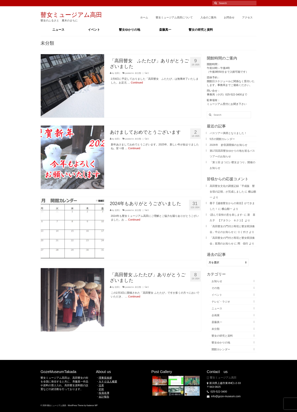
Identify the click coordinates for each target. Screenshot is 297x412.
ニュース (217, 308)
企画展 (216, 315)
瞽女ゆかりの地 (221, 342)
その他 (216, 287)
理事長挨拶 (105, 377)
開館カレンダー (221, 349)
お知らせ (217, 281)
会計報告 (104, 396)
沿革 (101, 385)
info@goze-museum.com (224, 396)
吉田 (117, 73)
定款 (101, 389)
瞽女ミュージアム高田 (71, 14)
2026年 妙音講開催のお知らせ (228, 144)
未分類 (138, 73)
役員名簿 (104, 392)
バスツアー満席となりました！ (228, 133)
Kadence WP (92, 405)
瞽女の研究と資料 (222, 335)
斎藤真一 (217, 322)
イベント (217, 294)
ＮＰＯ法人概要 (108, 381)
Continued (137, 82)
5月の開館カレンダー (222, 138)
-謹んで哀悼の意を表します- (226, 214)
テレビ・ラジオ (221, 301)
